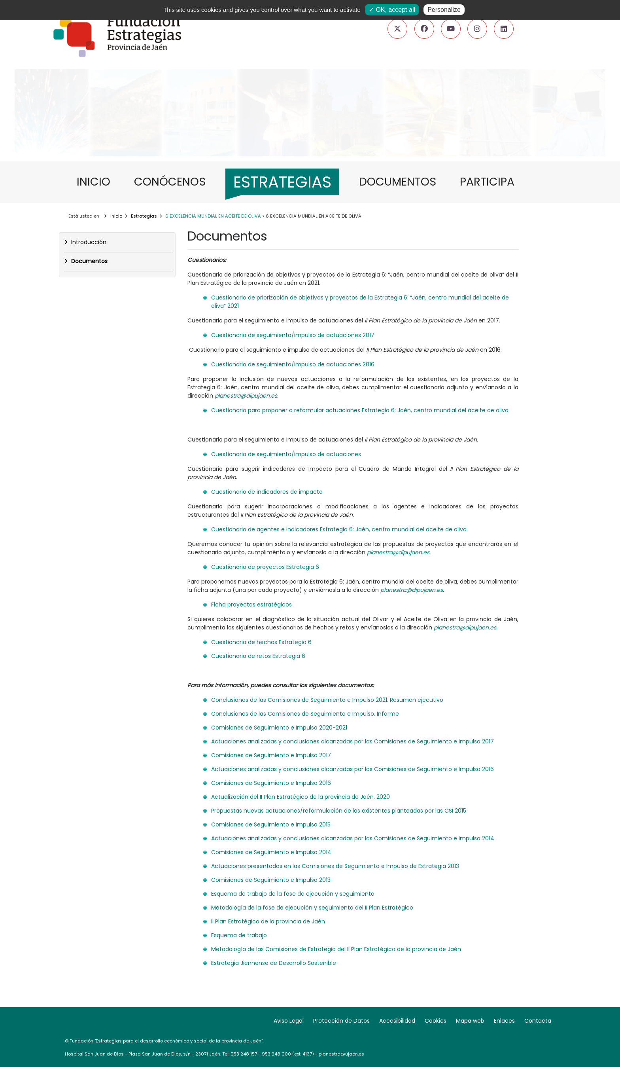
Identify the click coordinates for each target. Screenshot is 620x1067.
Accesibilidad (397, 1021)
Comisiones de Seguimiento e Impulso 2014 (271, 852)
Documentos (89, 261)
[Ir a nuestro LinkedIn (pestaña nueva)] (504, 29)
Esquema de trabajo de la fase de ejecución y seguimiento (292, 894)
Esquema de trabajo (239, 935)
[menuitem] (282, 184)
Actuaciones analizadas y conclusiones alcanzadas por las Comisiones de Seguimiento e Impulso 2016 (352, 769)
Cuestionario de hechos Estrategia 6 (261, 642)
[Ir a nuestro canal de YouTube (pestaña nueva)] (451, 29)
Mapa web (470, 1021)
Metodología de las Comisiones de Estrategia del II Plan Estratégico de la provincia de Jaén (336, 949)
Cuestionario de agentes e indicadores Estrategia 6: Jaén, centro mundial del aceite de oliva (339, 529)
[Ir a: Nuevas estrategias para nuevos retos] (310, 132)
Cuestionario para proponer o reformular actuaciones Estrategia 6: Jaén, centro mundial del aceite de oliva (359, 410)
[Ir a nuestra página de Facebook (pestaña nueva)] (424, 29)
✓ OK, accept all (392, 9)
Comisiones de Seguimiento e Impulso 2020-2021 (279, 728)
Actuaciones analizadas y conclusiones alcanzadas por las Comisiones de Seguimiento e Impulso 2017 (352, 741)
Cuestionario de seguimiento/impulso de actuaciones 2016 (292, 364)
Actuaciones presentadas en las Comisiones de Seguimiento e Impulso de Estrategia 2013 (335, 866)
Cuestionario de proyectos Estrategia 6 (265, 567)
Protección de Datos (341, 1021)
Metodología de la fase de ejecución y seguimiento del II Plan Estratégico (312, 908)
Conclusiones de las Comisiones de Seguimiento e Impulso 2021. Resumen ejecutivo (327, 700)
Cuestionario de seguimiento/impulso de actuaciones (286, 454)
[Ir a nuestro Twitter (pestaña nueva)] (397, 29)
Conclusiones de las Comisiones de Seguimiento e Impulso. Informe (305, 714)
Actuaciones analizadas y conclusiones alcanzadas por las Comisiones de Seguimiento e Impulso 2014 (352, 838)
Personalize (444, 9)
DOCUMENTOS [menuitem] (401, 181)
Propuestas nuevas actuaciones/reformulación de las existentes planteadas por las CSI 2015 (338, 811)
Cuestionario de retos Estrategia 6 (258, 656)
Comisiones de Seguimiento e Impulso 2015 (271, 824)
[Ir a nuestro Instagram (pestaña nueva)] (477, 29)
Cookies (435, 1021)
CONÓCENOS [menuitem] (174, 181)
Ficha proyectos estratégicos (251, 604)
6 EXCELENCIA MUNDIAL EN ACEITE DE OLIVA (213, 216)
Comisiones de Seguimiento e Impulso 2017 (271, 755)
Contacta (537, 1021)
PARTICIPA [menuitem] (491, 181)
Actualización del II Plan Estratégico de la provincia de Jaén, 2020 (300, 797)
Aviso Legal (289, 1021)
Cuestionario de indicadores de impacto (267, 492)
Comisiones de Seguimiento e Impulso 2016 (271, 783)
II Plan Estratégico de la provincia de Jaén (268, 921)
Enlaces (504, 1021)
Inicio (116, 216)
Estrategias (144, 216)
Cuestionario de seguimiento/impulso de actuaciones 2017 (292, 335)
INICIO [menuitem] (97, 181)
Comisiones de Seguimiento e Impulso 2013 (271, 880)
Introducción (88, 242)
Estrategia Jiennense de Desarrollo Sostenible (273, 963)
